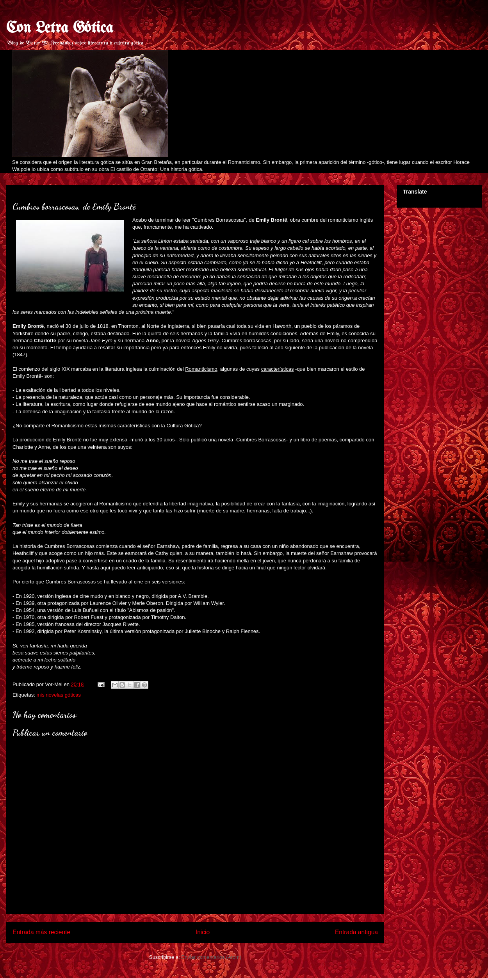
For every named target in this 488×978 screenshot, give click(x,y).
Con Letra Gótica (59, 28)
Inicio (203, 932)
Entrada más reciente (41, 932)
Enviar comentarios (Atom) (211, 957)
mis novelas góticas (58, 695)
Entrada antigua (356, 932)
